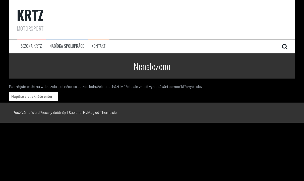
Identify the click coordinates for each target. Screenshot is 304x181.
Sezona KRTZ (31, 46)
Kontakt (98, 46)
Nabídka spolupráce (66, 46)
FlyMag (88, 113)
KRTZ (30, 14)
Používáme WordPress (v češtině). (40, 113)
